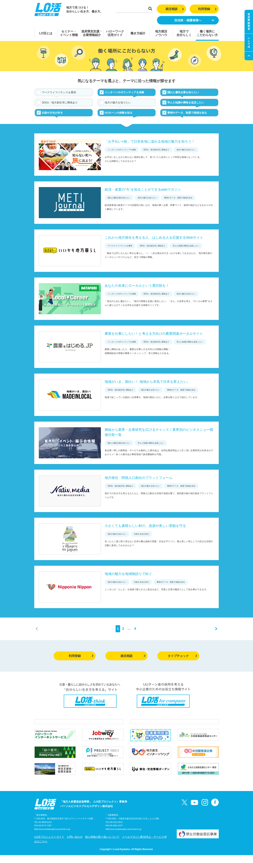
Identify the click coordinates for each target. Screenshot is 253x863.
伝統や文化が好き (52, 112)
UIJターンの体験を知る (119, 112)
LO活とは (45, 33)
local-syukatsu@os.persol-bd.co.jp (54, 837)
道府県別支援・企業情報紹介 (91, 33)
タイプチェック (182, 655)
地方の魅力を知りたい (118, 102)
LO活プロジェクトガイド (49, 844)
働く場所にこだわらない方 (207, 33)
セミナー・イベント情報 (69, 33)
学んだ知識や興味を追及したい (185, 102)
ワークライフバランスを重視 (59, 92)
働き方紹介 (138, 33)
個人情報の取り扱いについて (102, 844)
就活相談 (174, 9)
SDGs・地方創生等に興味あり (60, 102)
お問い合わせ (75, 844)
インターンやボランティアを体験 (124, 92)
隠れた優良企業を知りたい (183, 92)
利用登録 (207, 9)
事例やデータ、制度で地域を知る (187, 112)
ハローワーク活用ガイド (115, 33)
